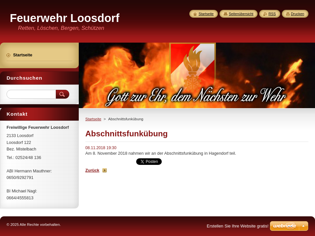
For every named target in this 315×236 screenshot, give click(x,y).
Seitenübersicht (241, 14)
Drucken (297, 14)
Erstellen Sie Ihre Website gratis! (237, 226)
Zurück (92, 170)
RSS (272, 14)
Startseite (93, 119)
